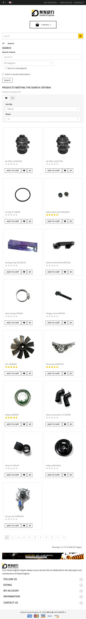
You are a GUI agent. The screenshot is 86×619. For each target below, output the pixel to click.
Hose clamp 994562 (14, 313)
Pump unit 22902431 (14, 516)
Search (11, 43)
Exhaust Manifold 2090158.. (58, 262)
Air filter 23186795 (13, 161)
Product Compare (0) (11, 91)
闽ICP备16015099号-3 (56, 612)
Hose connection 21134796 (58, 414)
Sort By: (9, 104)
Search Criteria (8, 52)
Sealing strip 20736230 (15, 262)
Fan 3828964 (11, 364)
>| (64, 537)
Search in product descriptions (16, 74)
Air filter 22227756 (54, 161)
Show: (8, 114)
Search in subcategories (15, 68)
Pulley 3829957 (12, 414)
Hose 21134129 (12, 465)
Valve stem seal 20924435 (58, 212)
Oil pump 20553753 (55, 364)
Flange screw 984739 (55, 313)
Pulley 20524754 (53, 465)
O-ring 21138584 (12, 212)
